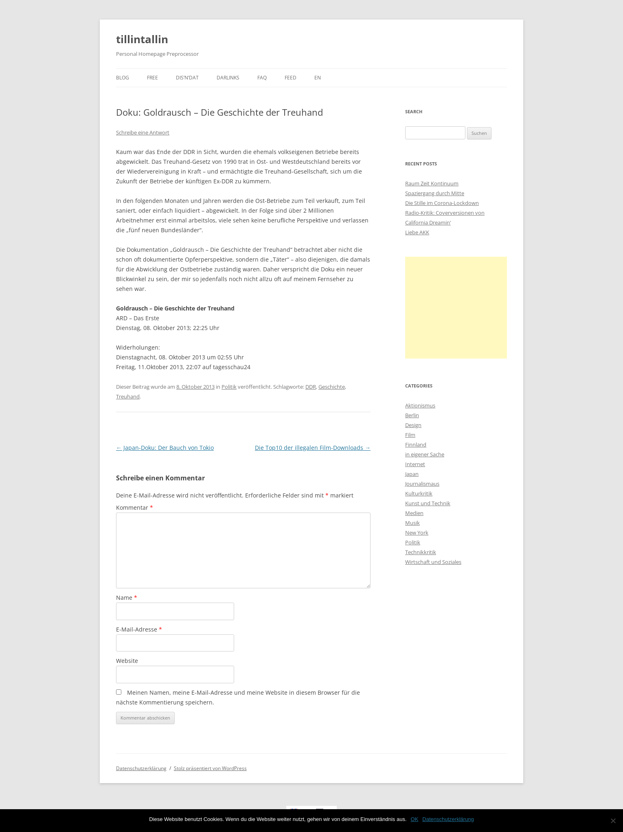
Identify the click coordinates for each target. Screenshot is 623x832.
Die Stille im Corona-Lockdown (442, 203)
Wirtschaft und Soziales (433, 562)
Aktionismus (420, 405)
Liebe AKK (417, 232)
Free (152, 77)
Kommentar (134, 507)
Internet (415, 464)
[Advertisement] (456, 308)
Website (127, 661)
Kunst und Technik (427, 503)
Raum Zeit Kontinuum (431, 183)
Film (410, 434)
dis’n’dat (187, 77)
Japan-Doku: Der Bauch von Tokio (165, 447)
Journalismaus (422, 483)
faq (262, 77)
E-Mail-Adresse (139, 629)
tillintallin (142, 39)
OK (415, 819)
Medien (414, 513)
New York (416, 532)
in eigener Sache (424, 454)
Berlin (412, 415)
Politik (229, 386)
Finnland (415, 444)
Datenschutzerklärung (141, 768)
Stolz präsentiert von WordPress (210, 768)
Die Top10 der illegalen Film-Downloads (313, 447)
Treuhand (128, 396)
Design (413, 425)
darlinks (228, 77)
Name (126, 597)
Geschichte (331, 386)
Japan (412, 474)
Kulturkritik (418, 493)
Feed (290, 77)
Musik (412, 522)
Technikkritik (420, 552)
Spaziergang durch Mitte (434, 193)
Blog (122, 77)
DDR (310, 386)
